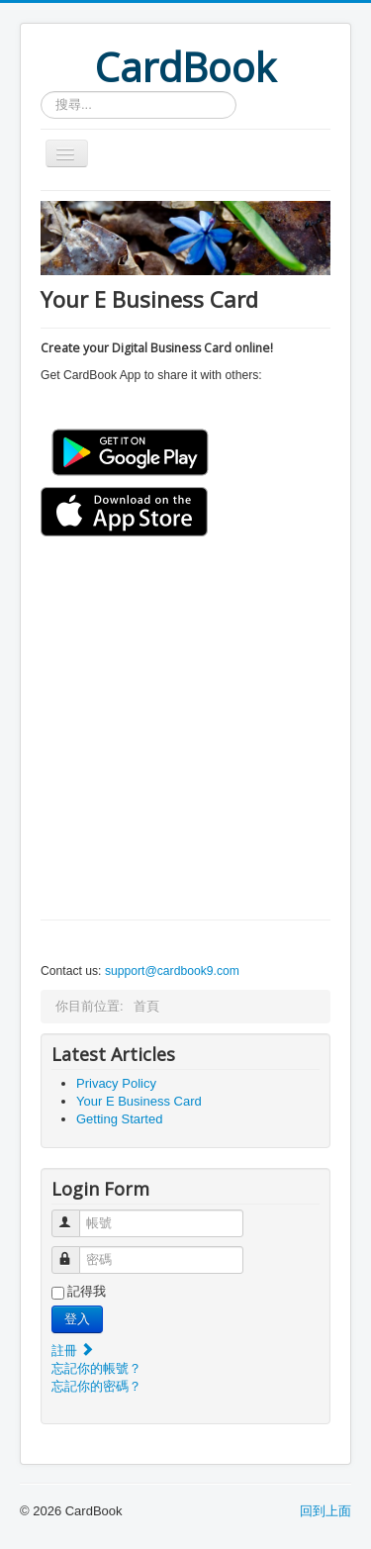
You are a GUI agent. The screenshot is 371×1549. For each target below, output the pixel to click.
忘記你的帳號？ (96, 1368)
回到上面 (325, 1510)
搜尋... (41, 91)
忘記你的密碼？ (96, 1386)
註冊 (73, 1350)
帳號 (74, 1214)
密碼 (74, 1251)
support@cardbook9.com (172, 971)
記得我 (86, 1291)
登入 (77, 1318)
